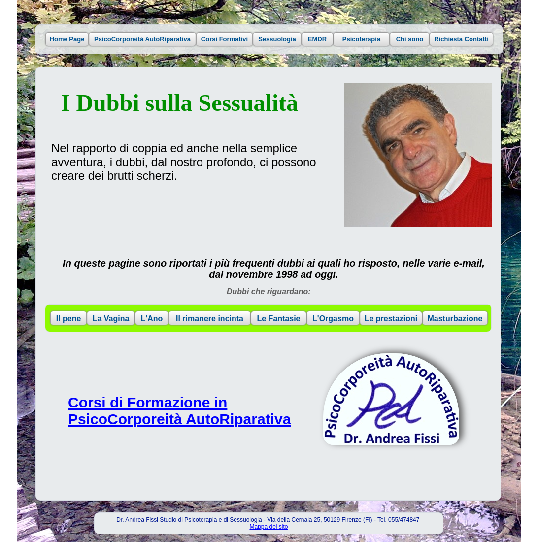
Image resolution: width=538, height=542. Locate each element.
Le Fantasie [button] (278, 318)
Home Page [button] (67, 39)
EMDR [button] (317, 39)
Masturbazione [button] (454, 318)
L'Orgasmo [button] (333, 318)
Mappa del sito (268, 526)
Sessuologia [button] (277, 39)
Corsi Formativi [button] (224, 39)
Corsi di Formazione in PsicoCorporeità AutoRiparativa (179, 410)
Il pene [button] (68, 318)
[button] (391, 399)
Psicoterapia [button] (361, 39)
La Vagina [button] (111, 318)
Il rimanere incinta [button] (209, 318)
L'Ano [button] (152, 318)
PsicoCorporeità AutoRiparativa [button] (142, 39)
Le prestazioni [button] (391, 318)
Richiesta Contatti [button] (461, 39)
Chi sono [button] (410, 39)
